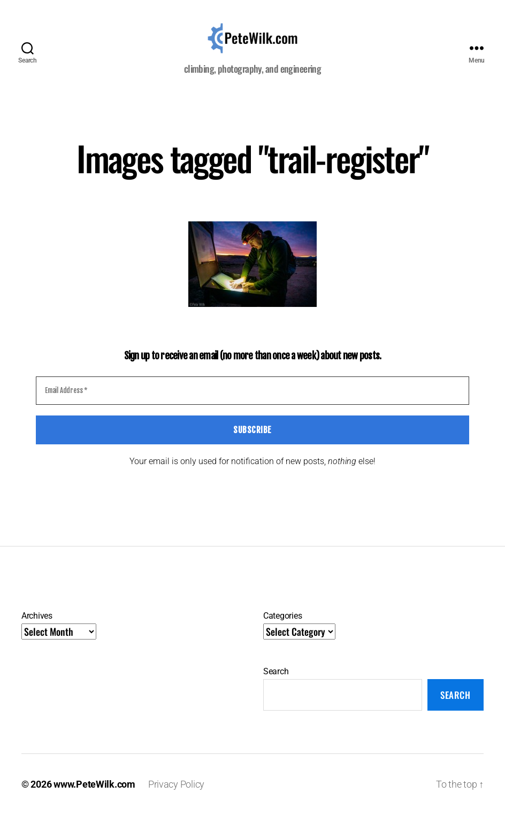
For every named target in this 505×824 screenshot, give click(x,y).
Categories (282, 626)
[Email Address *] (252, 400)
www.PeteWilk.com (94, 793)
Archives (36, 626)
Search (275, 681)
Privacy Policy (176, 793)
